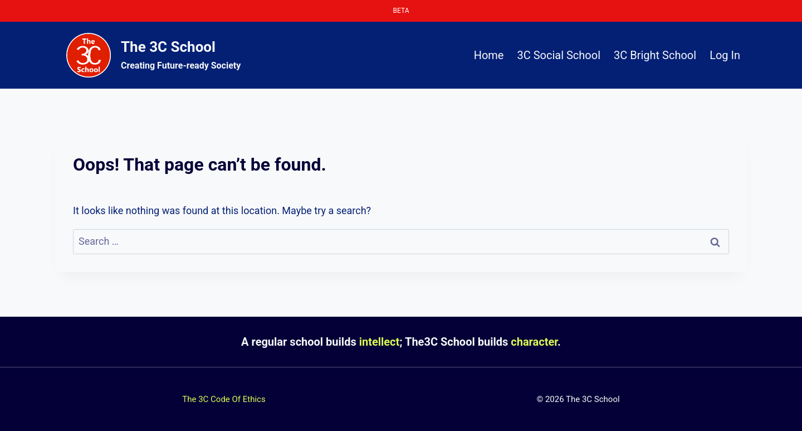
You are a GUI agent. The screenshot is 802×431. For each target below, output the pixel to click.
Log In (725, 55)
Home (489, 55)
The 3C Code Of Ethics (223, 399)
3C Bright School (655, 55)
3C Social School (558, 55)
